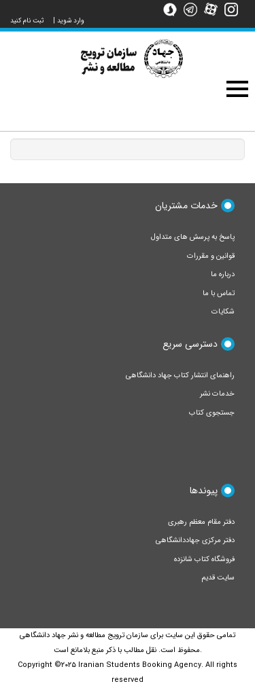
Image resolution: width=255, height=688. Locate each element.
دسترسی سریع (190, 344)
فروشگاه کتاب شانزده (204, 559)
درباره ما (223, 274)
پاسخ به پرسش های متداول (193, 237)
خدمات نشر (217, 394)
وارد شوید (70, 21)
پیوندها (204, 490)
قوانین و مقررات (211, 256)
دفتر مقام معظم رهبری (201, 522)
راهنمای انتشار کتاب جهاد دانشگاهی (180, 375)
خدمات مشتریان (186, 205)
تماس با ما (219, 293)
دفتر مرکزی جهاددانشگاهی (195, 540)
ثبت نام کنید (27, 21)
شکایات (223, 312)
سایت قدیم (218, 578)
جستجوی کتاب (212, 413)
